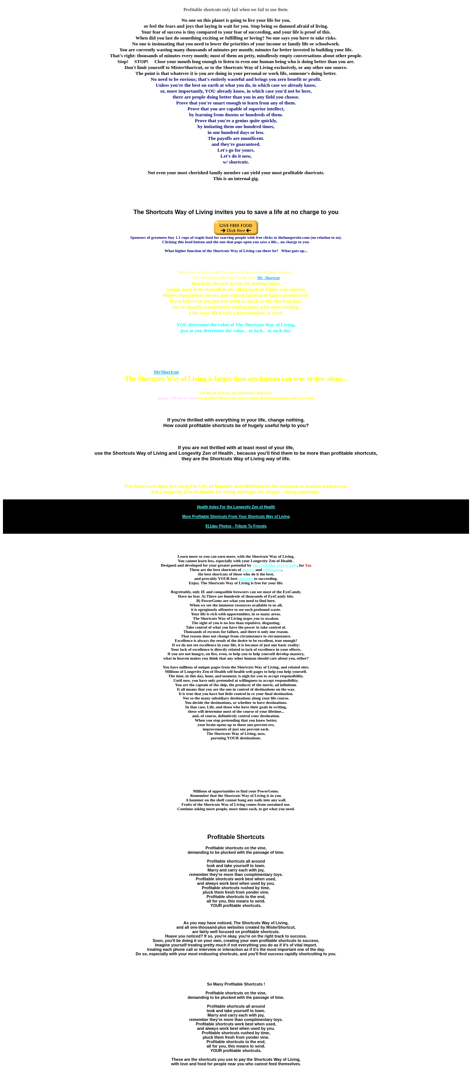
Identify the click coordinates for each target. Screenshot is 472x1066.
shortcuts (246, 579)
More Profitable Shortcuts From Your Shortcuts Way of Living (236, 517)
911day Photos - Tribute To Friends (236, 526)
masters (248, 570)
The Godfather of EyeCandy (274, 565)
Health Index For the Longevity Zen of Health (236, 507)
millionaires (272, 570)
